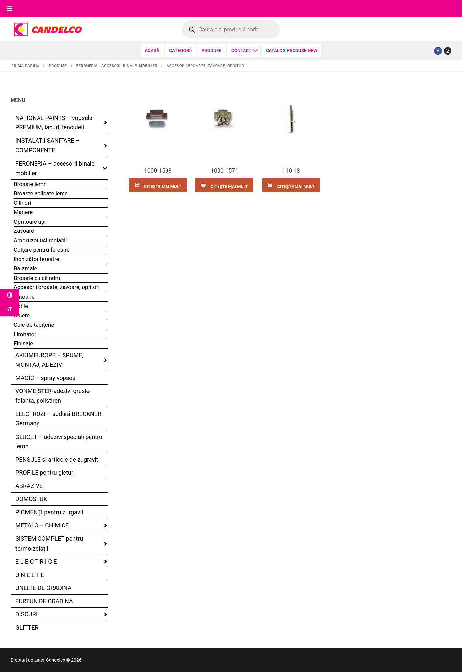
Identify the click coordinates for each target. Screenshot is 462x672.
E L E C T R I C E (36, 561)
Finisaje (23, 343)
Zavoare (24, 231)
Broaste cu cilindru (37, 278)
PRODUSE (58, 65)
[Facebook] (438, 51)
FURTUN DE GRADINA (44, 601)
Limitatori (26, 334)
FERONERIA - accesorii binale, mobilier (116, 65)
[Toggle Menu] (9, 8)
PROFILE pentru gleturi (45, 472)
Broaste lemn (30, 184)
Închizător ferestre (36, 259)
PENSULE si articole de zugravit (56, 459)
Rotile (21, 306)
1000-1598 (158, 170)
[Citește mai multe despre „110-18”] (291, 185)
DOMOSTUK (31, 499)
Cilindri (22, 203)
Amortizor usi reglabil (40, 240)
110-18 (291, 170)
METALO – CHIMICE (42, 525)
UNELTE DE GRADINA (43, 587)
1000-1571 (224, 170)
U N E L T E (29, 574)
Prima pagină (26, 65)
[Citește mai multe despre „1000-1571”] (224, 185)
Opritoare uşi (30, 221)
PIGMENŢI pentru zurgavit (49, 512)
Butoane (24, 296)
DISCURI (27, 614)
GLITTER (26, 627)
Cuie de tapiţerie (34, 324)
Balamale (25, 268)
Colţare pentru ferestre (42, 249)
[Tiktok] (447, 51)
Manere (23, 212)
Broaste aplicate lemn (41, 193)
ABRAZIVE (29, 485)
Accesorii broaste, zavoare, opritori (57, 287)
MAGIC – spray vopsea (45, 377)
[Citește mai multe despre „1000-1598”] (158, 185)
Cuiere (22, 315)
